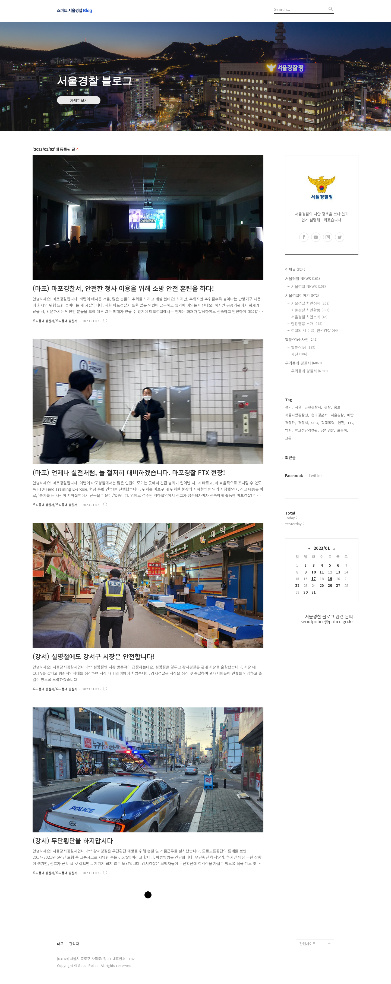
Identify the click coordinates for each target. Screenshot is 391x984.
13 (338, 572)
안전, (341, 422)
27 (338, 585)
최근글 (290, 457)
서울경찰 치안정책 (310, 303)
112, (351, 422)
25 (322, 585)
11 (322, 572)
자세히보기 (79, 100)
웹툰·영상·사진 (301, 339)
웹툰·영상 (303, 347)
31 (313, 592)
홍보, (338, 407)
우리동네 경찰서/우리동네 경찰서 (55, 320)
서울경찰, (338, 415)
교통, (289, 438)
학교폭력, (328, 422)
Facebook (294, 475)
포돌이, (342, 430)
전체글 (296, 269)
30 (305, 592)
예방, (351, 415)
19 (330, 578)
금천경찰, (328, 430)
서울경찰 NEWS (302, 278)
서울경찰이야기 (302, 295)
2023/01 (322, 548)
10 (313, 572)
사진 (299, 354)
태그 (60, 944)
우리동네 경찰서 (303, 363)
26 (330, 585)
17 (313, 578)
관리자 (74, 944)
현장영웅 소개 (306, 323)
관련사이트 (307, 943)
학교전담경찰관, (307, 430)
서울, (298, 407)
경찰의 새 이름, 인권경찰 (314, 330)
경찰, (328, 407)
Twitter (315, 475)
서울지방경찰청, (297, 415)
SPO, (315, 422)
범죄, (289, 430)
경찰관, (290, 422)
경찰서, (303, 422)
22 (297, 585)
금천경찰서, (313, 407)
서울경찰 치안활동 (310, 310)
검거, (289, 407)
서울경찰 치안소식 (309, 316)
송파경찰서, (320, 415)
